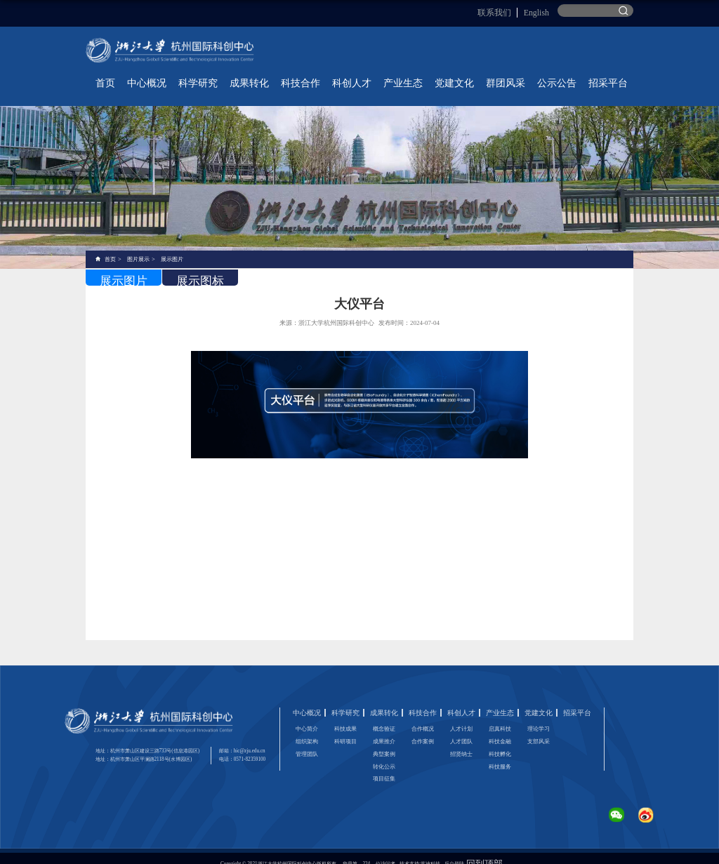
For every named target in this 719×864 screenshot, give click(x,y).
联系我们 (510, 10)
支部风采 (538, 729)
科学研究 (323, 75)
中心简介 (307, 717)
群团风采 (542, 75)
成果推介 (384, 729)
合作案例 (422, 729)
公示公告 (579, 75)
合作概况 (422, 717)
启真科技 (500, 717)
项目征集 (384, 768)
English (540, 10)
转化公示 (384, 755)
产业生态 (469, 75)
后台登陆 (454, 853)
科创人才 (432, 75)
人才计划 (461, 717)
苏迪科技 (430, 853)
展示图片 (172, 247)
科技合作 (396, 75)
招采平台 (615, 75)
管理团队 (307, 742)
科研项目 (345, 729)
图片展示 (138, 247)
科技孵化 (500, 742)
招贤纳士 (461, 742)
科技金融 (500, 729)
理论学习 (538, 717)
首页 (257, 75)
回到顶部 (484, 853)
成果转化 (359, 75)
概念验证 (384, 717)
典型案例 (384, 742)
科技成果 (345, 717)
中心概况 (286, 75)
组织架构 (307, 729)
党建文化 (506, 75)
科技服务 (500, 755)
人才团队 (461, 729)
